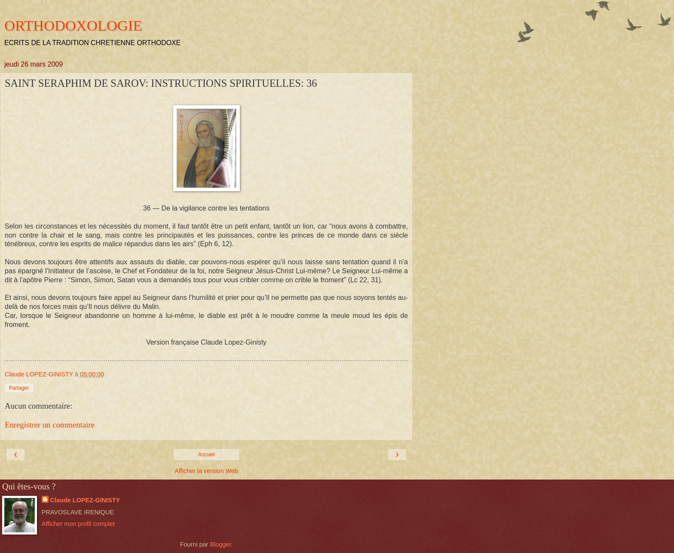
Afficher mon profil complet (78, 523)
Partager (19, 388)
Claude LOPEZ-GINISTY (85, 500)
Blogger (220, 544)
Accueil (206, 455)
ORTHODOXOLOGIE (73, 25)
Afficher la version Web (206, 470)
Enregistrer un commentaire (50, 424)
